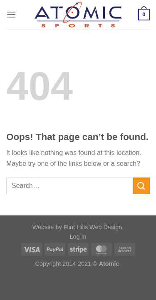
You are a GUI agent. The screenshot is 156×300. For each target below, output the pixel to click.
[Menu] (11, 14)
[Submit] (141, 186)
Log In (77, 236)
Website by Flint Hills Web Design (77, 227)
